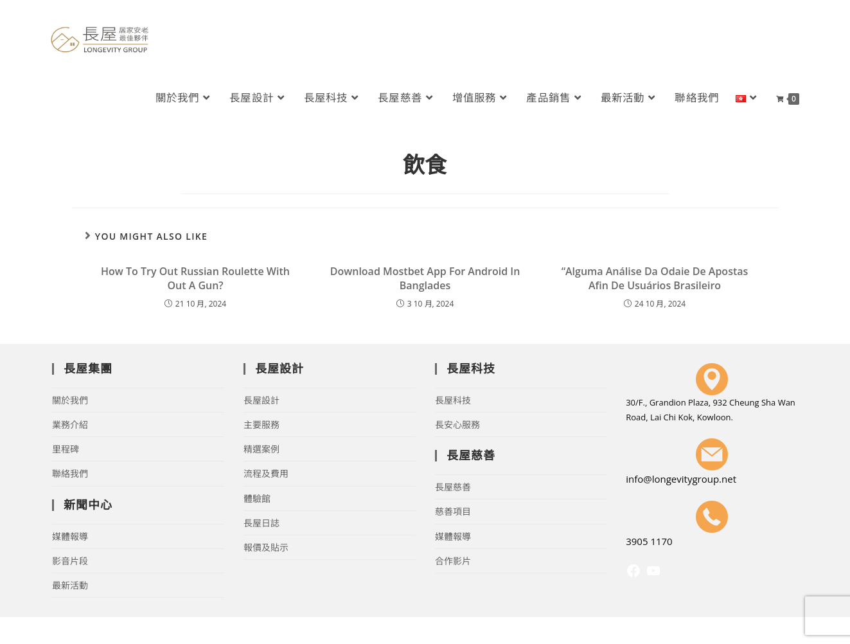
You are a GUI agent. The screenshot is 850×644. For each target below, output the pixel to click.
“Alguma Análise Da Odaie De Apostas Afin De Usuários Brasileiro (655, 278)
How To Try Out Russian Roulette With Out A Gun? (195, 278)
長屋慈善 (453, 487)
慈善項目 (453, 511)
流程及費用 (265, 473)
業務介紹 (70, 424)
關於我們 (70, 400)
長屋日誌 (261, 523)
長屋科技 (453, 400)
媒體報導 (70, 536)
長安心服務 (457, 424)
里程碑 (65, 449)
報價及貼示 (265, 547)
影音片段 (70, 561)
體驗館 (256, 498)
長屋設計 (261, 400)
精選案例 (261, 449)
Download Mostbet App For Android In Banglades (425, 278)
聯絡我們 (70, 473)
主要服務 (261, 424)
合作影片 (453, 561)
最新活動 (70, 585)
